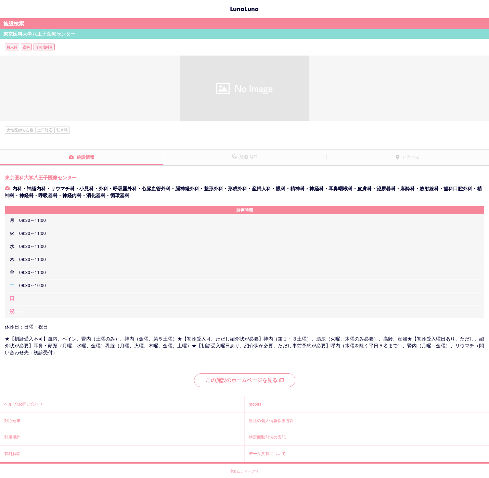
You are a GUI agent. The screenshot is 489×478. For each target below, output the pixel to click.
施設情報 (85, 157)
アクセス (411, 157)
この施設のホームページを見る (245, 380)
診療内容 (248, 157)
